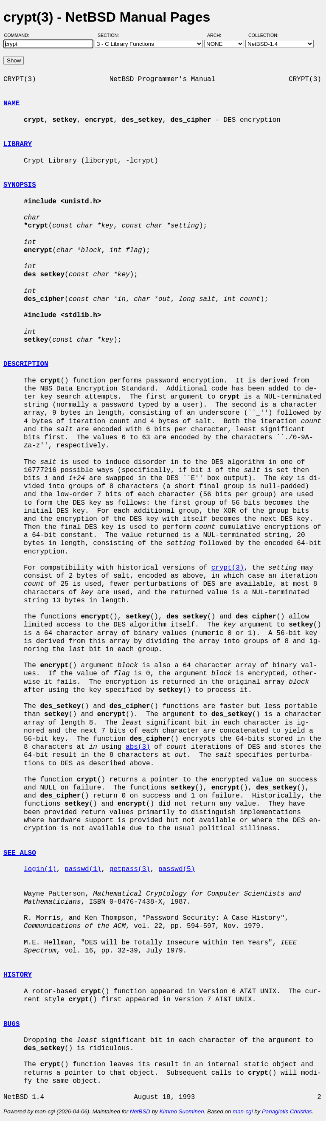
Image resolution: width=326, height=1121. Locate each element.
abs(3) (138, 747)
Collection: (263, 35)
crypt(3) (227, 568)
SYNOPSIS (19, 185)
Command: (19, 35)
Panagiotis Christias (287, 1111)
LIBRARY (17, 144)
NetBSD (140, 1111)
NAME (11, 103)
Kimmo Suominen (181, 1111)
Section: (110, 35)
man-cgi (243, 1111)
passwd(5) (176, 869)
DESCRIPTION (25, 364)
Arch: (218, 35)
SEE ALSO (19, 853)
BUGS (11, 1024)
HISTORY (17, 975)
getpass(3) (130, 869)
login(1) (40, 869)
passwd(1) (83, 869)
